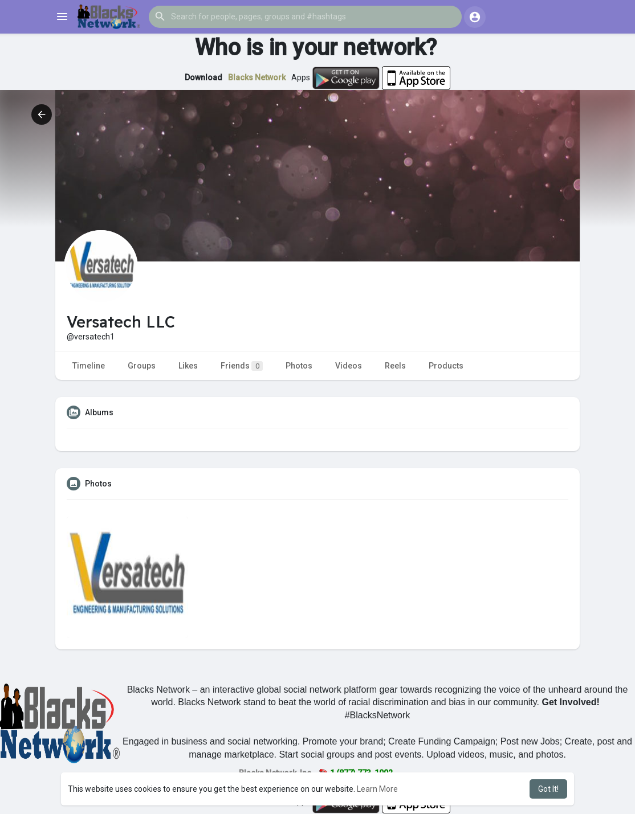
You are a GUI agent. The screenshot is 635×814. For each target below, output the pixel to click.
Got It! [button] (548, 788)
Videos (348, 365)
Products (446, 365)
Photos (299, 365)
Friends (242, 366)
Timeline (88, 365)
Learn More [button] (377, 788)
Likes (188, 365)
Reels (395, 365)
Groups (142, 365)
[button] (305, 16)
